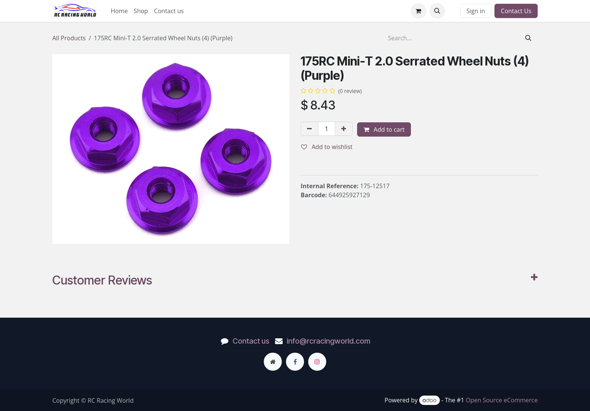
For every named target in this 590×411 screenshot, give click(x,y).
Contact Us (516, 11)
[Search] (528, 38)
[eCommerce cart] (418, 11)
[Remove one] (309, 129)
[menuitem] (119, 10)
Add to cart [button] (383, 129)
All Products (69, 38)
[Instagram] (317, 362)
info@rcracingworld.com (328, 341)
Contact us (251, 341)
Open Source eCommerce (502, 400)
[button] (437, 11)
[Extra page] (273, 362)
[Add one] (344, 129)
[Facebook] (295, 362)
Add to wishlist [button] (327, 147)
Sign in (476, 11)
